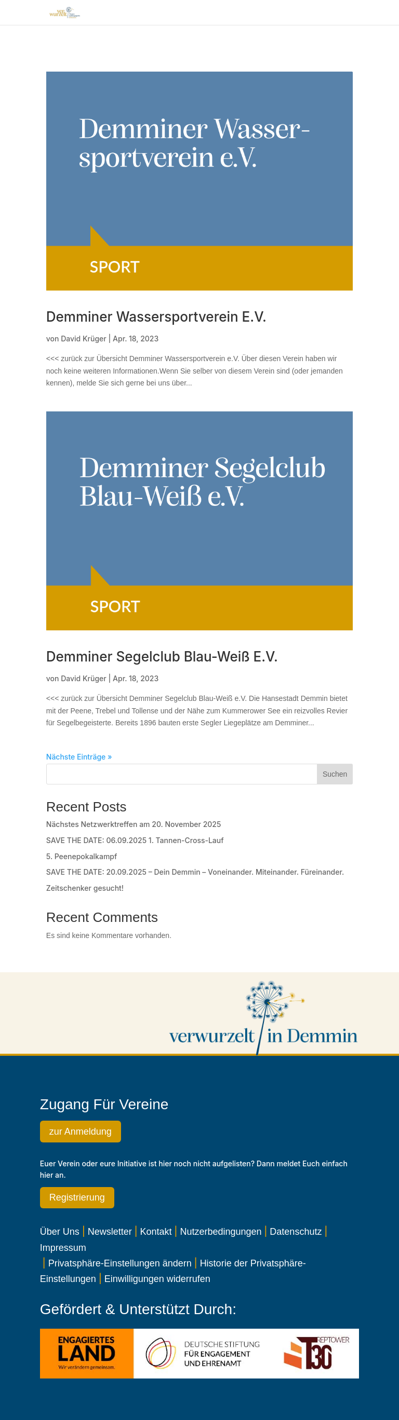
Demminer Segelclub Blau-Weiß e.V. (162, 657)
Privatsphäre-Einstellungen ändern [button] (120, 1263)
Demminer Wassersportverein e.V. (156, 317)
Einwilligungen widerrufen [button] (157, 1279)
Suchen (335, 774)
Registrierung (77, 1197)
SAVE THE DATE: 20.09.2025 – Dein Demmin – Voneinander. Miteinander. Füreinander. (195, 871)
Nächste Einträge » (79, 756)
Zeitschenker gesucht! (85, 888)
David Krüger (84, 338)
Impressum (63, 1248)
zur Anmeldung (80, 1131)
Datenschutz (296, 1231)
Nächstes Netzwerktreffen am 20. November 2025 (133, 824)
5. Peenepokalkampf (81, 856)
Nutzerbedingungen (220, 1231)
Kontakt (156, 1231)
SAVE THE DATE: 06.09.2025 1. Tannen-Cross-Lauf (135, 840)
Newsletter (110, 1231)
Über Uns (59, 1231)
